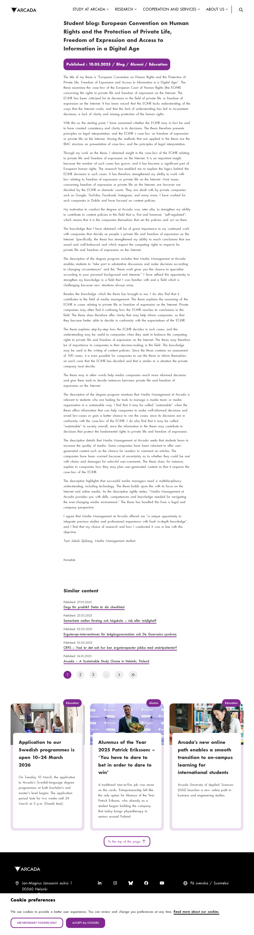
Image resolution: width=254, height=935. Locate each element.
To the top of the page (127, 841)
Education (158, 64)
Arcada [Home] (23, 10)
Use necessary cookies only (37, 923)
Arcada (28, 869)
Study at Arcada (88, 9)
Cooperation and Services (169, 9)
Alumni (136, 64)
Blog (120, 64)
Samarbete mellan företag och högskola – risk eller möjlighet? (125, 618)
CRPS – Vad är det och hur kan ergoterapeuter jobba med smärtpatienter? (125, 645)
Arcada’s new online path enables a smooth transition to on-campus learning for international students (205, 757)
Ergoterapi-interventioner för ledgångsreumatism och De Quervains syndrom (125, 631)
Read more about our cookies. (196, 911)
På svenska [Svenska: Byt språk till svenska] (199, 883)
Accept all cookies (85, 923)
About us (215, 9)
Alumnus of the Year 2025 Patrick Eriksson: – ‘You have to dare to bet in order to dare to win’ (126, 757)
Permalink (69, 560)
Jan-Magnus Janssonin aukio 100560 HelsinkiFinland (47, 889)
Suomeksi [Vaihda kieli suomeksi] (221, 883)
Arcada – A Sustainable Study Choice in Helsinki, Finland (125, 658)
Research (124, 9)
